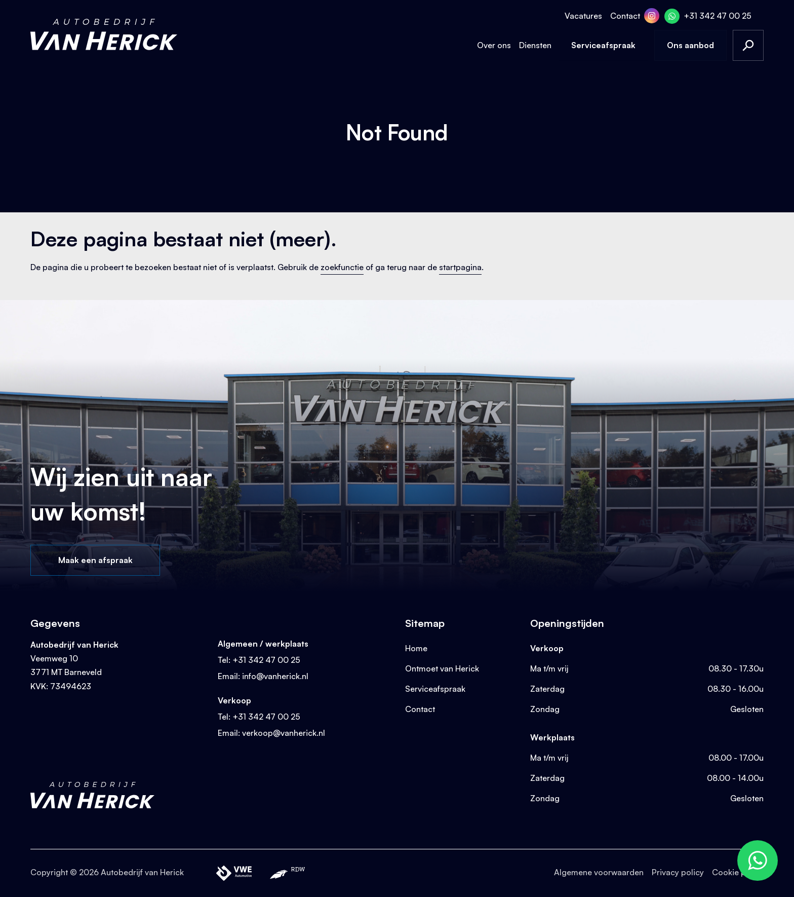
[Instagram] (651, 15)
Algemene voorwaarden (599, 872)
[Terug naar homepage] (103, 34)
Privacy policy (678, 872)
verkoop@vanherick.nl (283, 733)
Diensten (535, 45)
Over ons (494, 45)
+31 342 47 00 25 (717, 16)
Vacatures (583, 16)
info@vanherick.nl (275, 676)
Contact (625, 16)
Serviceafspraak (603, 45)
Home (416, 648)
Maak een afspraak (95, 560)
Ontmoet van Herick (442, 668)
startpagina (460, 267)
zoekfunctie (342, 267)
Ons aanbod (690, 45)
